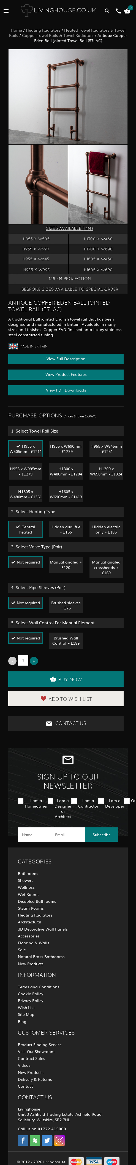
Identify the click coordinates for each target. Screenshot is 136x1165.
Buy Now (66, 679)
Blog (22, 1021)
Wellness (26, 887)
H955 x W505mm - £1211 (26, 448)
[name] (34, 834)
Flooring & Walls (33, 942)
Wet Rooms (28, 894)
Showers (25, 880)
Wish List (26, 1007)
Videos (24, 1065)
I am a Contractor (88, 803)
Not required (28, 562)
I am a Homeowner (36, 803)
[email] (67, 834)
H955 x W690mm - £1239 (65, 448)
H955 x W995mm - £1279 (25, 471)
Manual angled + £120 (66, 564)
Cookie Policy (30, 993)
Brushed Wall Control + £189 (66, 640)
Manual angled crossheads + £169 (106, 567)
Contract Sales (31, 1058)
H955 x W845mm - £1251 (106, 448)
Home (16, 30)
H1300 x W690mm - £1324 (106, 471)
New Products (30, 963)
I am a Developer (114, 803)
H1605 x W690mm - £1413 (66, 494)
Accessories (29, 936)
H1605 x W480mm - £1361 (26, 494)
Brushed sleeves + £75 (66, 605)
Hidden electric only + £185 (106, 529)
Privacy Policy (30, 1000)
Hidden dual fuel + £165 (65, 529)
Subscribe (102, 835)
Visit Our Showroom (36, 1051)
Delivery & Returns (35, 1079)
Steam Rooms (31, 908)
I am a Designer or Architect (63, 808)
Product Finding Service (40, 1044)
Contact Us (66, 723)
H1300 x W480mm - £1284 (66, 471)
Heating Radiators (43, 30)
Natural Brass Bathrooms (41, 956)
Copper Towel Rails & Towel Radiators (58, 35)
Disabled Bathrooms (37, 901)
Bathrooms (28, 873)
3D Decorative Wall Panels (43, 929)
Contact (25, 1086)
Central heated (27, 529)
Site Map (26, 1014)
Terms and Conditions (38, 986)
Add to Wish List (66, 698)
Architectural (29, 922)
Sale (22, 949)
